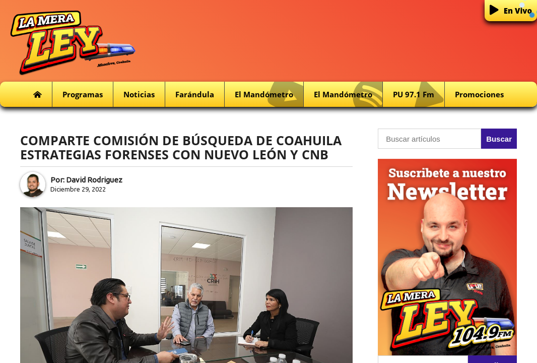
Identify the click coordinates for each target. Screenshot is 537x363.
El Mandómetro (269, 94)
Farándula (194, 94)
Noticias (139, 94)
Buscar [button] (499, 139)
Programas (82, 94)
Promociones (479, 94)
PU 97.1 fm (418, 94)
